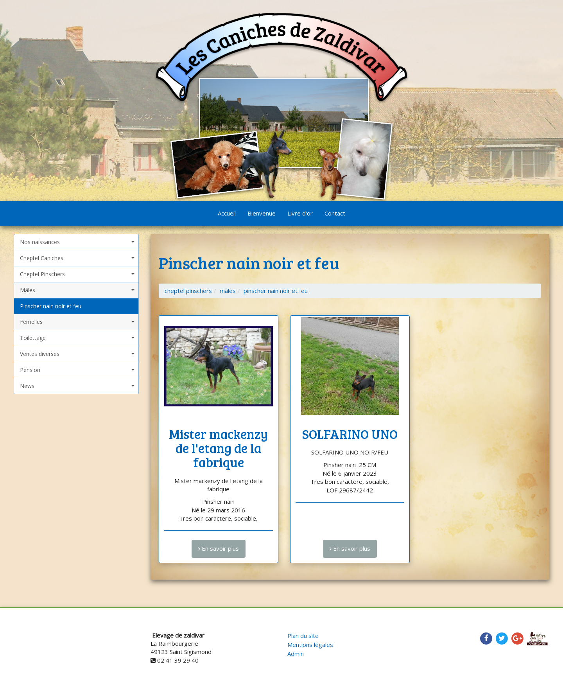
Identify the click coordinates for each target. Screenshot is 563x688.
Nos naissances (40, 242)
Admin (295, 653)
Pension (30, 370)
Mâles (27, 290)
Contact (335, 213)
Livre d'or (300, 213)
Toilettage (33, 337)
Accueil (227, 213)
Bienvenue (261, 213)
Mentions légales (310, 644)
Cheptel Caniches (41, 258)
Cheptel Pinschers (42, 274)
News (27, 386)
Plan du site (303, 635)
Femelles (31, 321)
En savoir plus (218, 548)
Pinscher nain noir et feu (50, 306)
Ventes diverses (39, 353)
